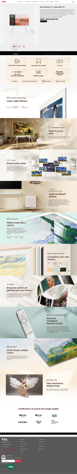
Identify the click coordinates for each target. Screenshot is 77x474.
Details (15, 54)
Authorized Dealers (23, 448)
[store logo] (4, 2)
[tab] (15, 54)
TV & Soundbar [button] (19, 1)
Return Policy (41, 448)
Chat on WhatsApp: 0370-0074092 (9, 449)
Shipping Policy (41, 441)
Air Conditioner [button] (27, 1)
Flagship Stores (23, 446)
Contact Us (22, 451)
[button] (2, 24)
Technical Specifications (52, 54)
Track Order (22, 441)
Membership (52, 1)
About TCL (57, 1)
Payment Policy (42, 439)
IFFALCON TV (42, 1)
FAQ (40, 451)
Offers (47, 1)
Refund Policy (41, 446)
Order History (22, 439)
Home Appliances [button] (35, 1)
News (21, 453)
